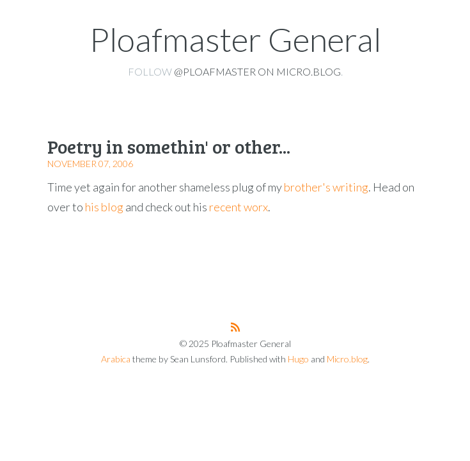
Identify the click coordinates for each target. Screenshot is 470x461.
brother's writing (326, 187)
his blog (104, 207)
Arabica (115, 358)
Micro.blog (347, 358)
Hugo (298, 358)
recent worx (238, 207)
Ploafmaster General (235, 39)
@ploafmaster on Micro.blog (257, 71)
